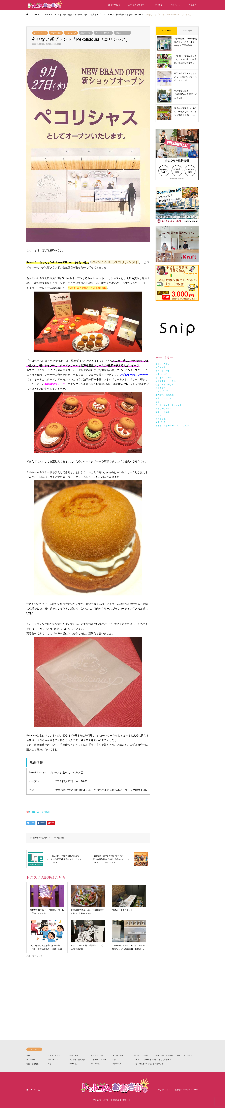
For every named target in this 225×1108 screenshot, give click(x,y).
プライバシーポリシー (101, 1100)
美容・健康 (73, 1055)
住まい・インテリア (185, 1055)
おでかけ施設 (56, 33)
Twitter (27, 1090)
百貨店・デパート (122, 33)
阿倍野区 (60, 838)
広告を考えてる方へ (137, 5)
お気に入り (194, 5)
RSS (39, 1090)
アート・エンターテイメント (145, 1060)
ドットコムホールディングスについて (148, 1064)
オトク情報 (30, 1060)
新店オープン (86, 33)
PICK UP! (166, 30)
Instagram (35, 1090)
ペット (50, 1064)
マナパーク (117, 1064)
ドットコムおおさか (174, 1090)
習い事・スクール (141, 1055)
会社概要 (158, 5)
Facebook (31, 1090)
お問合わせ (175, 5)
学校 (28, 1055)
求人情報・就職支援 (77, 1060)
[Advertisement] (88, 988)
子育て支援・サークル (164, 1055)
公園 (114, 1060)
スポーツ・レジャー (98, 1060)
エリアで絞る (114, 5)
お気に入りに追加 (39, 811)
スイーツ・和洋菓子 (103, 33)
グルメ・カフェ (40, 33)
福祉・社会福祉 (32, 1064)
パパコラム (95, 1064)
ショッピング (71, 33)
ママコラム (188, 30)
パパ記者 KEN (44, 838)
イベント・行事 (97, 1055)
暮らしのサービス (166, 1060)
